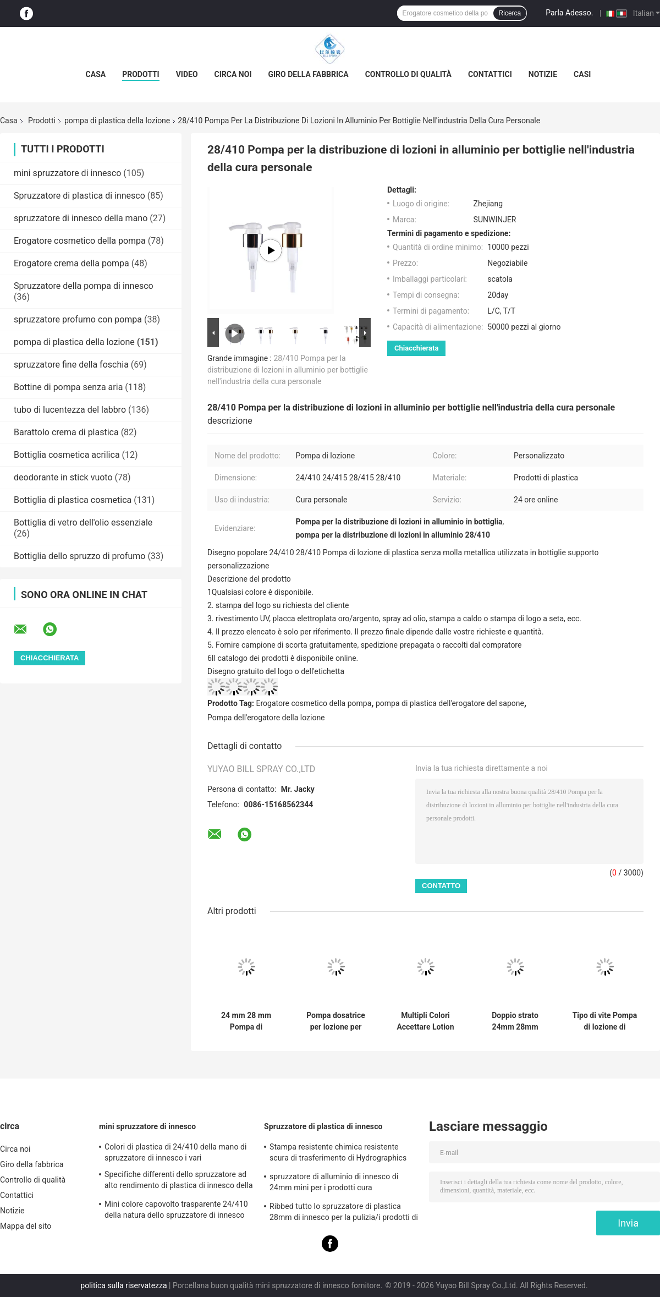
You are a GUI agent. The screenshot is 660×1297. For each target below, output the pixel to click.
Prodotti (141, 74)
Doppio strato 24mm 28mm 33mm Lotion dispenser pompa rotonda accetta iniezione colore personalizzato (515, 1021)
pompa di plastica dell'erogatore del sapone (450, 703)
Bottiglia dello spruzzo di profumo (79, 556)
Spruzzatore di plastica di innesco (79, 195)
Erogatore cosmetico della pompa (80, 241)
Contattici (490, 74)
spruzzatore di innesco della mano (80, 218)
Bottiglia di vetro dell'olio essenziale (83, 522)
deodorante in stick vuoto (63, 477)
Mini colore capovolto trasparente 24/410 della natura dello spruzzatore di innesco (176, 1209)
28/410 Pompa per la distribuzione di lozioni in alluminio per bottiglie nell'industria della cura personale (287, 370)
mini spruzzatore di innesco (67, 173)
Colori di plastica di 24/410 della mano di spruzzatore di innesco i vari (176, 1152)
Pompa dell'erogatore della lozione (266, 717)
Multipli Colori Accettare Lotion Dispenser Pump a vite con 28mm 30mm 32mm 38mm (425, 1021)
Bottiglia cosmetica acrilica (67, 455)
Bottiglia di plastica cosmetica (72, 500)
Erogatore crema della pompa (71, 263)
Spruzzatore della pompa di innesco (83, 286)
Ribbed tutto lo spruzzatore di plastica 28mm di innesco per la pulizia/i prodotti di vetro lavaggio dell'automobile (344, 1213)
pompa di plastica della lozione (117, 120)
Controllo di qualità (408, 74)
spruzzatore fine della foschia (71, 364)
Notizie (543, 74)
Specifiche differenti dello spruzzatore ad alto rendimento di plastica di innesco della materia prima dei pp (179, 1181)
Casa (96, 74)
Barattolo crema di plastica (66, 432)
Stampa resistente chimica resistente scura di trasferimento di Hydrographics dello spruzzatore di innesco (338, 1153)
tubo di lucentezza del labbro (70, 409)
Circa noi (233, 74)
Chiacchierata (416, 348)
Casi (582, 74)
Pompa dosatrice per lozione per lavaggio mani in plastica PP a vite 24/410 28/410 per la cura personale (335, 1021)
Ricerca (510, 13)
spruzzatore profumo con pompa (78, 319)
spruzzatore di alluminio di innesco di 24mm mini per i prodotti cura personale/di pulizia (334, 1183)
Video (187, 74)
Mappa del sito (25, 1226)
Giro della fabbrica (308, 74)
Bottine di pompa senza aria (68, 387)
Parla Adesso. (569, 12)
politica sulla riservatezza (123, 1285)
